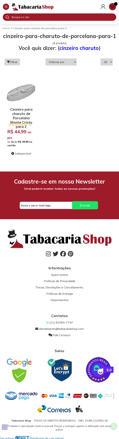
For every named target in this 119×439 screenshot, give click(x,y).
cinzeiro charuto (79, 48)
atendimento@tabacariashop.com (59, 327)
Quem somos (59, 273)
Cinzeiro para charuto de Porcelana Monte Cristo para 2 (21, 112)
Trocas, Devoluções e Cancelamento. (59, 286)
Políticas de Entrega (59, 292)
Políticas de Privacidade (59, 280)
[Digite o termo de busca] (64, 17)
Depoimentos (59, 299)
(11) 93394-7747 (59, 321)
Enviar (85, 204)
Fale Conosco (59, 334)
